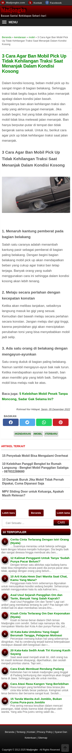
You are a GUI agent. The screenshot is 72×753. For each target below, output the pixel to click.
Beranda (36, 512)
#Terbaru (51, 434)
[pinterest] (61, 422)
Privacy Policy (45, 731)
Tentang (20, 731)
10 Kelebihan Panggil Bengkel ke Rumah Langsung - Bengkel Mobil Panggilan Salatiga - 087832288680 (35, 467)
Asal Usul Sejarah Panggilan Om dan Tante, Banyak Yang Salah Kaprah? (36, 596)
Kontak (37, 2)
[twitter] (27, 422)
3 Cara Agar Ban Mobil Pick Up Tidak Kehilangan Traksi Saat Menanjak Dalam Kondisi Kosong (34, 63)
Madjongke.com (15, 2)
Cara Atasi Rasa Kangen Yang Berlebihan (39, 683)
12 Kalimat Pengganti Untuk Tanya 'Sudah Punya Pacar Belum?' (40, 559)
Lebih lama (63, 512)
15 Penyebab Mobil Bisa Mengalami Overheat (35, 455)
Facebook (56, 2)
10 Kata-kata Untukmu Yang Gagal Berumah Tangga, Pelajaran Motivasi (36, 633)
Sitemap (42, 737)
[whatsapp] (44, 422)
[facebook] (11, 422)
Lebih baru (8, 512)
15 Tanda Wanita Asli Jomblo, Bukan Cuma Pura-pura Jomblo (36, 700)
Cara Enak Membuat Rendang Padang (37, 668)
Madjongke (13, 10)
